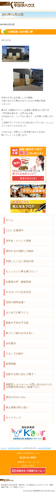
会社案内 (11, 343)
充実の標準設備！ (16, 302)
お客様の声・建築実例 (18, 281)
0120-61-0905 (28, 457)
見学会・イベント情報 (18, 240)
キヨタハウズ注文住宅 (18, 292)
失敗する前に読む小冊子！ (21, 374)
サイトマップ (13, 417)
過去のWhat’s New (16, 397)
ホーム (9, 220)
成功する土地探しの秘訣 (20, 251)
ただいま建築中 (14, 230)
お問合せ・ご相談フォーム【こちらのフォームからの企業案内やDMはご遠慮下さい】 (28, 471)
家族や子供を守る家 (17, 322)
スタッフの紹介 (14, 353)
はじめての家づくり (17, 312)
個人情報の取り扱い (17, 407)
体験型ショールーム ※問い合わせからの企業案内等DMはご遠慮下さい (29, 385)
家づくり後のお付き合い (20, 333)
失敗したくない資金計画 (20, 261)
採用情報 (11, 363)
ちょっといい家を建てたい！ (22, 271)
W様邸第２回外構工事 (20, 31)
